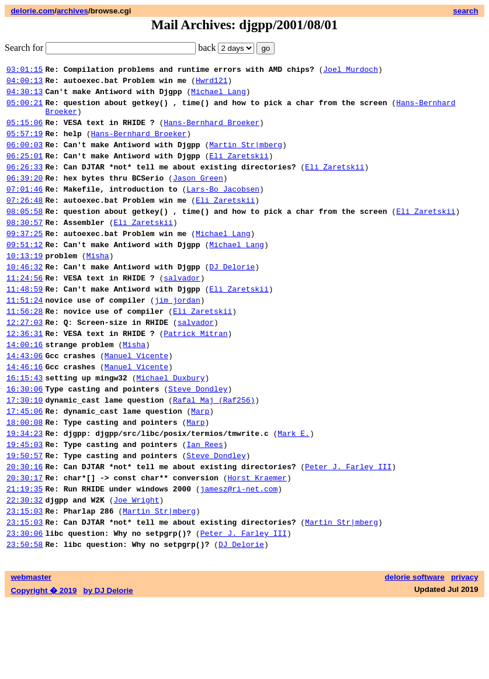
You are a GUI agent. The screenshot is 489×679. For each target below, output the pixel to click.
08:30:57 (24, 248)
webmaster (31, 654)
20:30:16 (24, 531)
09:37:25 (24, 261)
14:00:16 (24, 389)
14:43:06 (24, 402)
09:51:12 (24, 274)
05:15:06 (24, 132)
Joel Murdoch (350, 70)
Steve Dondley (197, 441)
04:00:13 (24, 83)
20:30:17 (24, 544)
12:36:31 (24, 377)
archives (72, 10)
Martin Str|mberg (245, 158)
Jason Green (198, 197)
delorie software (415, 654)
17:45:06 (24, 467)
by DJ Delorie (108, 667)
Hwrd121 (212, 83)
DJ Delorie (232, 300)
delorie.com (32, 10)
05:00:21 (24, 109)
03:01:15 (24, 70)
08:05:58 (24, 235)
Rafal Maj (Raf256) (214, 454)
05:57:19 (24, 145)
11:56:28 (24, 351)
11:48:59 (24, 325)
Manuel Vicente (136, 402)
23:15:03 (24, 582)
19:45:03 (24, 505)
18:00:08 (24, 479)
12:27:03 (24, 364)
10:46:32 (24, 300)
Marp (200, 467)
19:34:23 (24, 492)
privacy (464, 654)
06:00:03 (24, 158)
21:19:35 (24, 557)
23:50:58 (24, 621)
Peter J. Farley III (348, 531)
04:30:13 (24, 96)
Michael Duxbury (170, 428)
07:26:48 (24, 222)
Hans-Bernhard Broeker (211, 132)
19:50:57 (24, 518)
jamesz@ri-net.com (239, 557)
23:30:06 (24, 608)
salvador (182, 312)
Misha (97, 287)
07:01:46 (24, 210)
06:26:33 (24, 184)
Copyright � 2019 (44, 667)
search (465, 10)
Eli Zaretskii (238, 171)
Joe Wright (136, 569)
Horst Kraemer (256, 544)
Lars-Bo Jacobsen (222, 210)
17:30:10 (24, 454)
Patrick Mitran (195, 377)
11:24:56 (24, 312)
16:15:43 (24, 428)
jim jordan (177, 338)
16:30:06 (24, 441)
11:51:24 (24, 338)
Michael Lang (218, 96)
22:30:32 (24, 569)
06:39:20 (24, 197)
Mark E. (294, 492)
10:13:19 (24, 287)
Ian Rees (204, 505)
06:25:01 (24, 171)
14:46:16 (24, 415)
